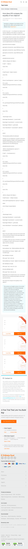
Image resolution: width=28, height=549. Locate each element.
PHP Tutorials (23, 518)
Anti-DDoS (18, 494)
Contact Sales (13, 432)
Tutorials (17, 518)
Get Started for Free (8, 421)
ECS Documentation (11, 505)
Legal (19, 535)
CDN (14, 494)
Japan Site (3, 505)
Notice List (3, 536)
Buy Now (20, 333)
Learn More (8, 333)
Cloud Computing (12, 516)
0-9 (13, 527)
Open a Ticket (7, 441)
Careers (3, 535)
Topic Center (4, 516)
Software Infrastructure (16, 507)
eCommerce (15, 496)
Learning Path (4, 510)
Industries (18, 516)
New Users (10, 510)
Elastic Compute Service (6, 494)
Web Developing (10, 518)
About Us (8, 535)
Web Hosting (21, 496)
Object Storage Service (6, 496)
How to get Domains (6, 507)
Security (3, 499)
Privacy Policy (14, 535)
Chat (5, 432)
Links (8, 536)
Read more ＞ (14, 26)
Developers (3, 518)
